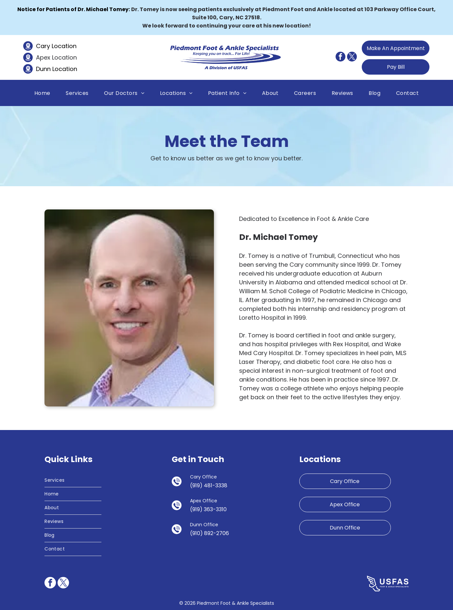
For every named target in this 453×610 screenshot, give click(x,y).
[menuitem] (42, 93)
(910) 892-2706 (209, 533)
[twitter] (352, 57)
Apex (43, 57)
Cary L (45, 46)
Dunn (43, 69)
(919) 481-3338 (208, 485)
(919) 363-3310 (208, 509)
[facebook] (340, 57)
